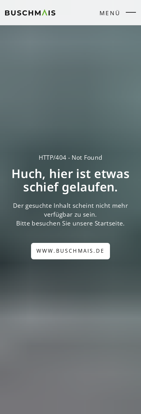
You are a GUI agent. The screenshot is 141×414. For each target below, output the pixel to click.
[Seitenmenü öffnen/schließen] (131, 13)
